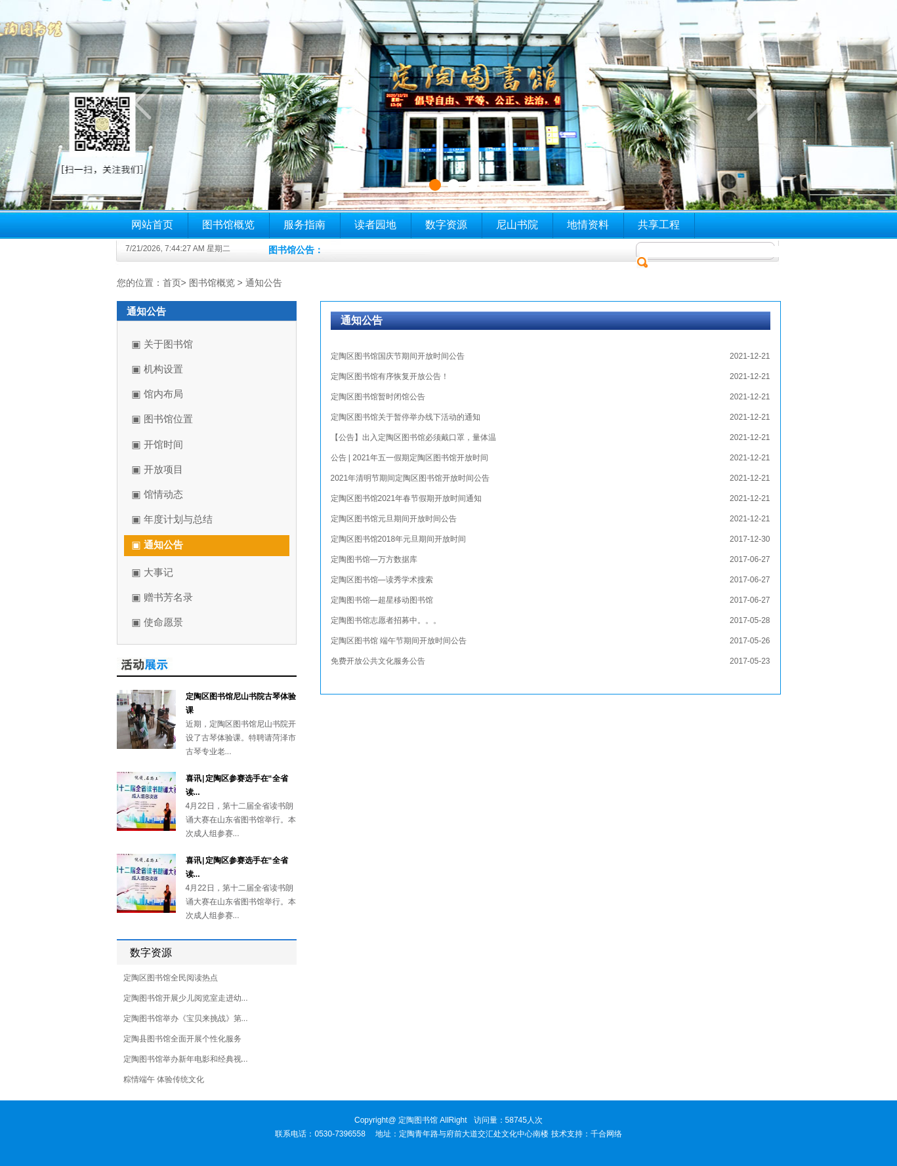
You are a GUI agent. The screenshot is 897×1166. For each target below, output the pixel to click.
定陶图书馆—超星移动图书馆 (382, 600)
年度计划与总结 (178, 519)
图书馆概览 (228, 224)
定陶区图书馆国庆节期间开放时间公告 (398, 356)
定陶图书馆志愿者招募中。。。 (386, 620)
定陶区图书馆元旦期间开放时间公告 (394, 518)
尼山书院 (517, 224)
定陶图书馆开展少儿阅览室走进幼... (185, 998)
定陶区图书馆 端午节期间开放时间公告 (399, 640)
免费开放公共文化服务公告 (378, 661)
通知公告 (263, 282)
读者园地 (375, 224)
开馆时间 (163, 444)
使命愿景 (163, 622)
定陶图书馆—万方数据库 (374, 559)
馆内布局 (163, 393)
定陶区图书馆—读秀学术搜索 (382, 579)
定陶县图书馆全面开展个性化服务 (182, 1038)
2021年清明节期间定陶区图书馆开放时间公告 (410, 478)
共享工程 (659, 224)
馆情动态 (163, 494)
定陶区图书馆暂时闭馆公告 (378, 396)
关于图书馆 (168, 344)
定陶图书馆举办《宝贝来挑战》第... (185, 1018)
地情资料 (588, 224)
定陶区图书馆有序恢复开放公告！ (390, 376)
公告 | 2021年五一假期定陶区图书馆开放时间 (409, 457)
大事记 (158, 572)
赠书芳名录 (168, 597)
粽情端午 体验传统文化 (163, 1079)
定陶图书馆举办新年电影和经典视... (185, 1059)
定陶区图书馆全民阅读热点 (170, 977)
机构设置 (163, 368)
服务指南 (304, 224)
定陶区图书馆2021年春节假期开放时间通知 (406, 498)
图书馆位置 (168, 418)
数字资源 (446, 224)
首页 (172, 282)
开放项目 (163, 469)
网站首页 (152, 224)
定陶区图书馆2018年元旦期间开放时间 (399, 539)
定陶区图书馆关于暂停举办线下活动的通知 (405, 417)
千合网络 (606, 1133)
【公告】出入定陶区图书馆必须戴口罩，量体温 (413, 437)
